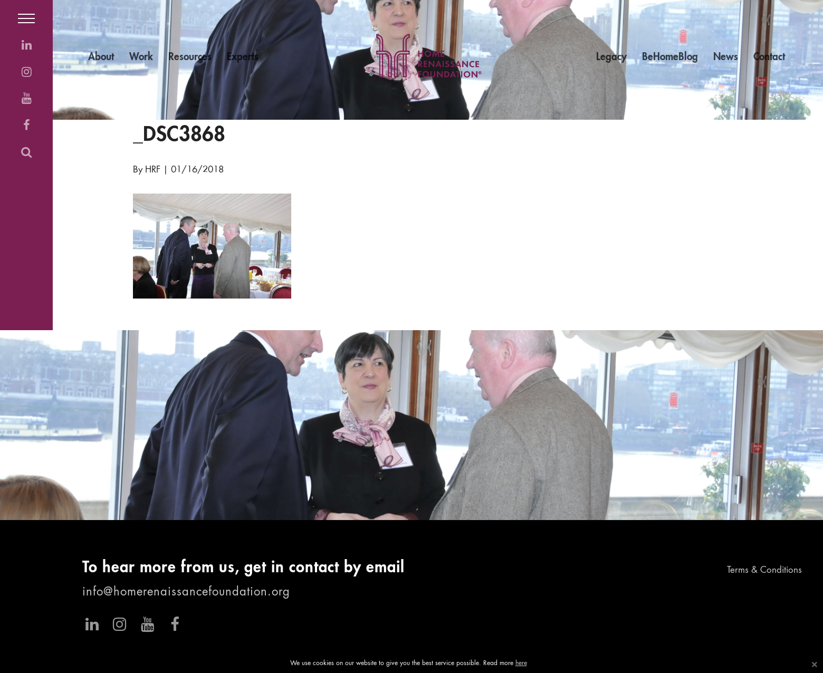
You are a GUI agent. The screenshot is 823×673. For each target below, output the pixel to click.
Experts (243, 57)
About (101, 57)
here (521, 663)
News (725, 57)
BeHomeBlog (670, 57)
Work (141, 57)
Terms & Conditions (764, 570)
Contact (769, 57)
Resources (190, 57)
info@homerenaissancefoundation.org (186, 592)
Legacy (611, 57)
